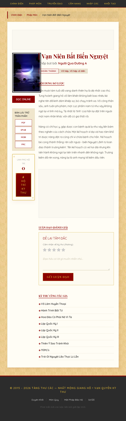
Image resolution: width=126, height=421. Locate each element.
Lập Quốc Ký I (49, 323)
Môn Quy (54, 399)
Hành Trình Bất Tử (52, 310)
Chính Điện (16, 3)
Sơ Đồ (91, 399)
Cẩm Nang (74, 3)
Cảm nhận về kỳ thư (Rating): (58, 244)
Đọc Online (23, 99)
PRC (23, 144)
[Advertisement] (63, 40)
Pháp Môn (35, 3)
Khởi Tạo (110, 3)
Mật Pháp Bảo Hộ (73, 399)
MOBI (23, 137)
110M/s (45, 350)
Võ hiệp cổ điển (77, 71)
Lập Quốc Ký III (50, 336)
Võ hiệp (65, 71)
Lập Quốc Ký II (49, 330)
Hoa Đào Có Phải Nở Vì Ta (56, 317)
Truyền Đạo (55, 3)
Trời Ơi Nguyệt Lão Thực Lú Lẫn (60, 356)
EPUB (23, 130)
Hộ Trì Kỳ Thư (23, 185)
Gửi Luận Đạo (58, 277)
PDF (23, 122)
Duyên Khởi (37, 399)
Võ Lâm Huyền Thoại (53, 303)
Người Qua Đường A (72, 63)
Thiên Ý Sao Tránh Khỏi (55, 343)
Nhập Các (93, 3)
